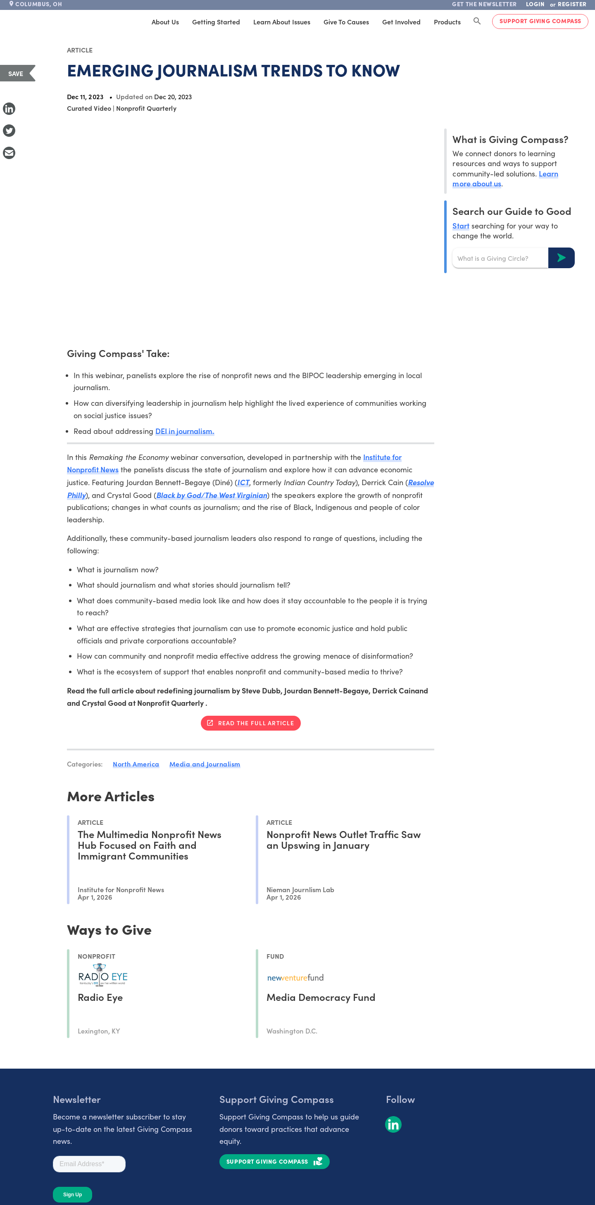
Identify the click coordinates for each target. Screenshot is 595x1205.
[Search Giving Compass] (477, 21)
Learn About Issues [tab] (281, 21)
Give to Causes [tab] (346, 21)
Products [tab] (447, 21)
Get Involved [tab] (401, 21)
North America (136, 763)
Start (460, 225)
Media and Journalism (204, 763)
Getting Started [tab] (216, 21)
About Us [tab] (165, 21)
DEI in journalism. (184, 431)
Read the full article (256, 723)
